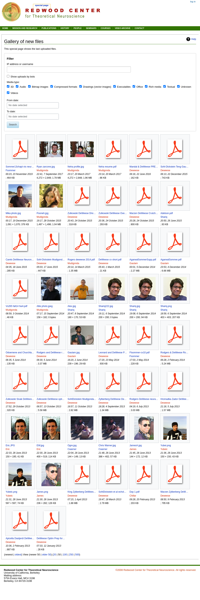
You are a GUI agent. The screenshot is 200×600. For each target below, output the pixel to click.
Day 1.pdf (134, 491)
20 (54, 554)
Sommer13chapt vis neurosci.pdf (20, 166)
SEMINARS (91, 28)
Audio (23, 86)
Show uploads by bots (23, 76)
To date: (11, 111)
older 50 (46, 554)
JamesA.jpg (135, 445)
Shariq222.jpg (106, 306)
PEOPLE (78, 28)
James (132, 449)
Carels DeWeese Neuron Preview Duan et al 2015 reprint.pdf (20, 259)
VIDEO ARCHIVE (122, 28)
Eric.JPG (10, 445)
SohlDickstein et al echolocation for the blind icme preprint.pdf (113, 491)
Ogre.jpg (72, 445)
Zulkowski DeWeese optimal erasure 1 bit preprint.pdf (51, 399)
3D (12, 86)
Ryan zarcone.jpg (46, 166)
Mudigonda (42, 170)
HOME (5, 28)
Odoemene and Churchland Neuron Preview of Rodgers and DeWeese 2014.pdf (20, 352)
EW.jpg (40, 445)
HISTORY (65, 28)
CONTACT (139, 28)
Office (140, 86)
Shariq (164, 217)
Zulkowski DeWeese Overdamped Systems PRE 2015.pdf (113, 213)
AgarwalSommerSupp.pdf (142, 259)
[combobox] (69, 69)
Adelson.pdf (167, 213)
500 (77, 554)
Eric (8, 449)
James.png (42, 491)
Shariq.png (166, 306)
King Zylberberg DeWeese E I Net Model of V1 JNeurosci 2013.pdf (82, 491)
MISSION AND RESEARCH (24, 28)
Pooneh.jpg (42, 213)
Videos (14, 93)
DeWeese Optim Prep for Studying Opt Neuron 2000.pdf (51, 538)
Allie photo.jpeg (45, 306)
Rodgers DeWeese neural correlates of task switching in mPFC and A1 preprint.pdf (143, 399)
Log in (193, 1)
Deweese (134, 170)
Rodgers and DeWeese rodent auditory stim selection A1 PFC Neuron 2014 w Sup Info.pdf (51, 352)
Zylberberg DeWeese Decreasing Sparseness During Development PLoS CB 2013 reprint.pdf (113, 399)
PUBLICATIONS (49, 28)
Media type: (13, 82)
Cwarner (72, 449)
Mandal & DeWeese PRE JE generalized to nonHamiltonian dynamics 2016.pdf (143, 166)
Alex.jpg (72, 306)
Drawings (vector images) (97, 86)
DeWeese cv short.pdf (110, 259)
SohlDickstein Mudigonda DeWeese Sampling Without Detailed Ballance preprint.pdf (82, 399)
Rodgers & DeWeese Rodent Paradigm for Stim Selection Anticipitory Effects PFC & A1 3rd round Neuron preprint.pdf (175, 352)
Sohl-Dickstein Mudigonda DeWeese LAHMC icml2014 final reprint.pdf (51, 259)
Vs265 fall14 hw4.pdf (16, 306)
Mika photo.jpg (13, 213)
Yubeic (164, 449)
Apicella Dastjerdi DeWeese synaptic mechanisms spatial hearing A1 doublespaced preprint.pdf (20, 538)
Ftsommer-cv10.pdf (139, 352)
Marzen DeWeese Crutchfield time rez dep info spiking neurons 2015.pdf (143, 213)
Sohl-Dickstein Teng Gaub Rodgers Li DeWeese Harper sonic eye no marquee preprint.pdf (175, 166)
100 (65, 554)
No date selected (18, 105)
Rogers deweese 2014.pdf (81, 259)
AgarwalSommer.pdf (171, 259)
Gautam (133, 263)
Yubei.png (166, 445)
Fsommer (10, 170)
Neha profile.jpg (76, 166)
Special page (41, 5)
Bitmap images (40, 86)
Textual (171, 86)
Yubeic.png (11, 491)
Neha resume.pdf (107, 166)
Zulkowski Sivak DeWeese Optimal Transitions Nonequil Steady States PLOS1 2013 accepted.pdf (20, 399)
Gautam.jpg (74, 352)
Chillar (132, 495)
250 (71, 554)
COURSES (105, 28)
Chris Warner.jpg (107, 445)
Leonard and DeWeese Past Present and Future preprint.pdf (113, 352)
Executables (123, 86)
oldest (18, 554)
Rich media (155, 86)
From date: (13, 100)
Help (193, 39)
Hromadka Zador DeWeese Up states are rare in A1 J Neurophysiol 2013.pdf (175, 399)
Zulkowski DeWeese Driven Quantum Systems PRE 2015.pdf (82, 213)
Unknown (186, 86)
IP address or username (20, 64)
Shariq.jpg (134, 306)
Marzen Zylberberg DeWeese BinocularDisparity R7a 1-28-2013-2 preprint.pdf (175, 491)
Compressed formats (65, 86)
